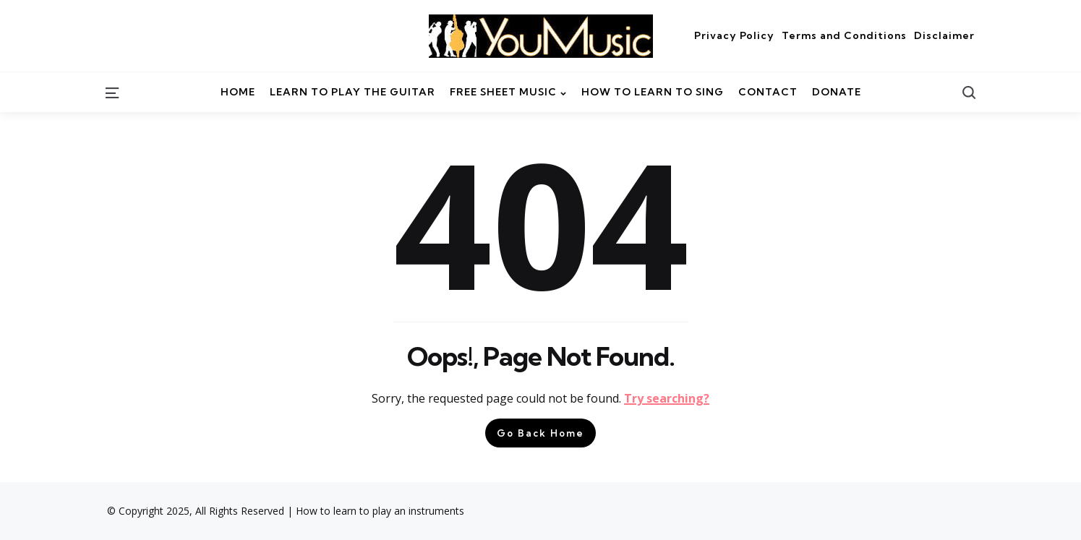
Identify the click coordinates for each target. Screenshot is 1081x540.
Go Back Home (540, 433)
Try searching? (666, 398)
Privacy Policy (734, 35)
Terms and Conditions (844, 35)
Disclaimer (944, 35)
